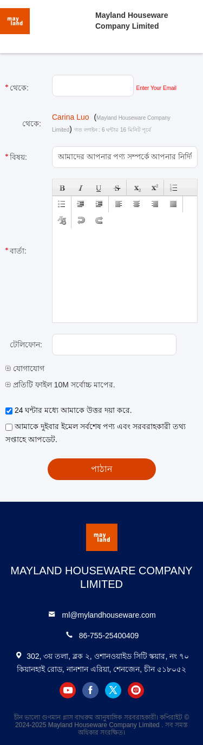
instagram (136, 690)
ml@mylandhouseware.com (109, 615)
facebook (90, 690)
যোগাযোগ (24, 368)
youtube (68, 690)
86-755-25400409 (109, 635)
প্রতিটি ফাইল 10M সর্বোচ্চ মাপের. (60, 384)
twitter (113, 690)
